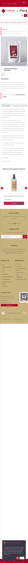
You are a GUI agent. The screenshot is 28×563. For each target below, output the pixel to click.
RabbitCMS (23, 321)
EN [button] (24, 3)
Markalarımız (19, 277)
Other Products (6, 279)
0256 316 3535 (5, 300)
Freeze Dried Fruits (21, 22)
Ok (17, 558)
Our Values (18, 266)
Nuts (3, 264)
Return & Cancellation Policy (7, 319)
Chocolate (4, 286)
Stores (17, 274)
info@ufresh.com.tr (6, 302)
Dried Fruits (13, 22)
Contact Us (9, 305)
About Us (18, 264)
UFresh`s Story (20, 272)
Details (9, 554)
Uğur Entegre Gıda (20, 279)
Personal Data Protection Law (18, 319)
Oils (3, 271)
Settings (22, 558)
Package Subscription (7, 276)
